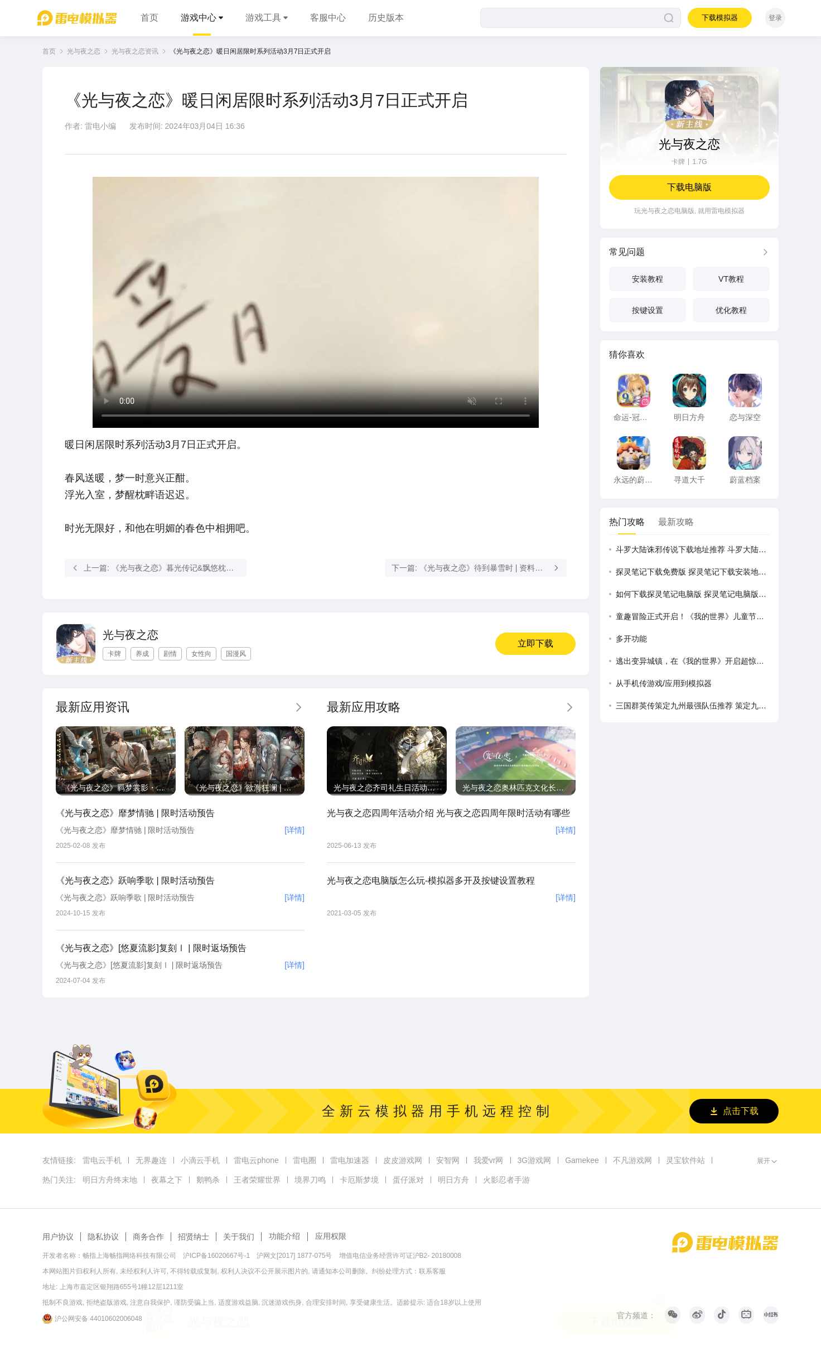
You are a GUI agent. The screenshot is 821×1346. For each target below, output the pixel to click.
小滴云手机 (200, 1160)
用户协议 (58, 1236)
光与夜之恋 (83, 51)
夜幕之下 (166, 1179)
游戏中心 (198, 17)
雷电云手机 (102, 1160)
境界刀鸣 (310, 1179)
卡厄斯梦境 (359, 1179)
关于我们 (238, 1236)
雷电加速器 (349, 1160)
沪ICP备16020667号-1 (216, 1256)
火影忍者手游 (506, 1179)
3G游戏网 (535, 1160)
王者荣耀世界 (257, 1179)
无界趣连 (151, 1160)
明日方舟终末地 (110, 1179)
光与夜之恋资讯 (135, 51)
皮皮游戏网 (402, 1160)
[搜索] (580, 18)
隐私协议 (103, 1236)
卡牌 (678, 162)
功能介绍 (284, 1236)
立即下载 (535, 643)
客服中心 (328, 17)
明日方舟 (453, 1179)
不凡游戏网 (632, 1160)
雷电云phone (256, 1160)
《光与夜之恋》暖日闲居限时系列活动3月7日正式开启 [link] (250, 51)
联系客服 (432, 1271)
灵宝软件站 (685, 1160)
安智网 (448, 1160)
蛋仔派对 (408, 1179)
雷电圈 (304, 1160)
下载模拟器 (720, 17)
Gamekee (582, 1160)
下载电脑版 (689, 187)
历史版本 (386, 17)
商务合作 (148, 1236)
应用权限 (330, 1236)
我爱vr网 (489, 1160)
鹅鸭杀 (208, 1179)
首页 (149, 17)
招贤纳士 (193, 1236)
